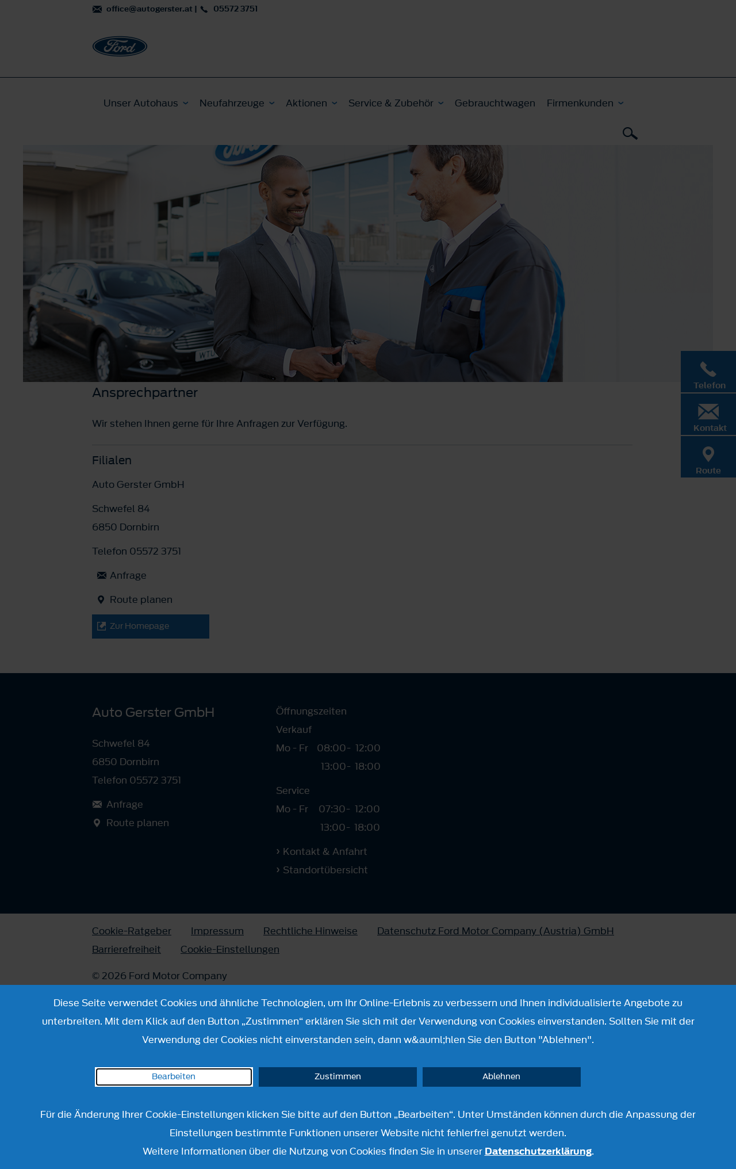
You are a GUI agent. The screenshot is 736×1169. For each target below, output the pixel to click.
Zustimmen (338, 1077)
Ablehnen (501, 1077)
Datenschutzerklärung (538, 1151)
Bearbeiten (173, 1077)
